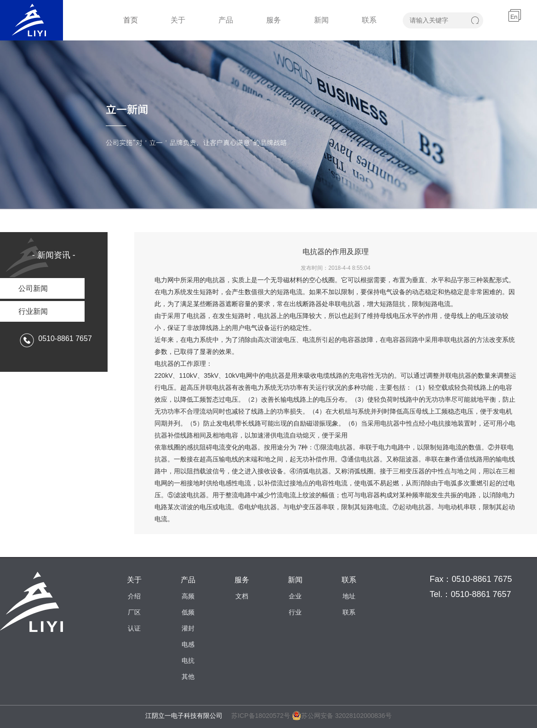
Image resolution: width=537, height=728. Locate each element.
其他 (188, 676)
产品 (225, 20)
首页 (130, 20)
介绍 (134, 596)
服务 (273, 20)
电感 (188, 644)
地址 (349, 596)
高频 (188, 596)
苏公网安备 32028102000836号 (342, 715)
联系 (369, 20)
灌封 (188, 628)
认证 (134, 628)
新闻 (321, 20)
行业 (295, 612)
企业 (295, 596)
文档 (241, 596)
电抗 (188, 660)
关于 (178, 20)
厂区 (134, 612)
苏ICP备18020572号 (260, 715)
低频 (188, 612)
